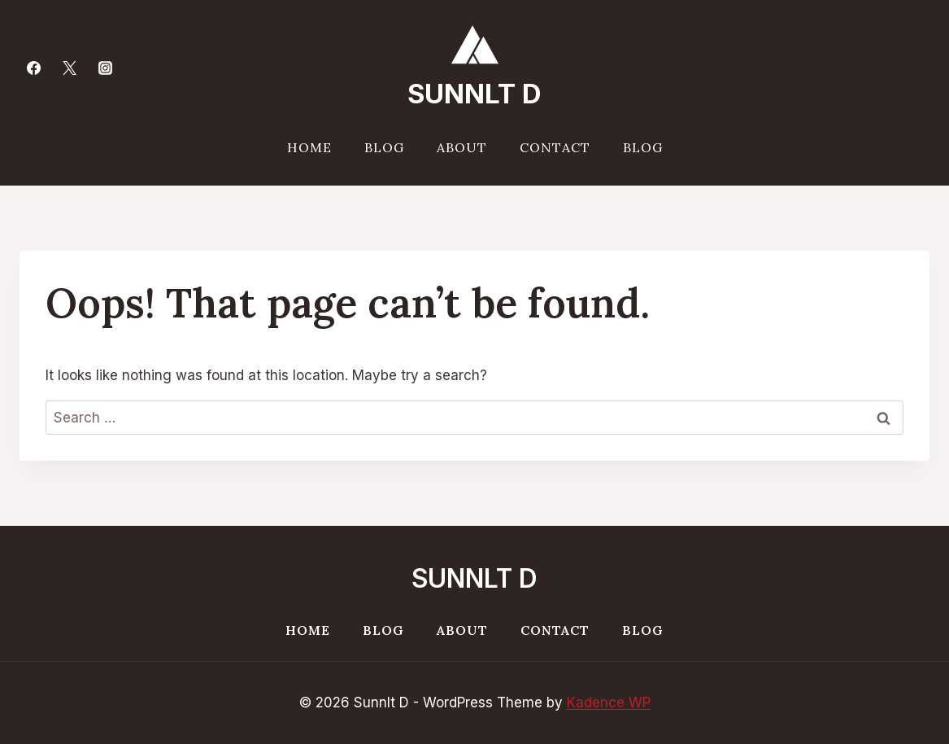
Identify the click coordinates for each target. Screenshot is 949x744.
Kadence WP (609, 702)
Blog (384, 147)
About (462, 147)
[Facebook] (33, 67)
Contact (555, 147)
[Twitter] (69, 67)
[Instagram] (105, 67)
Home (309, 147)
